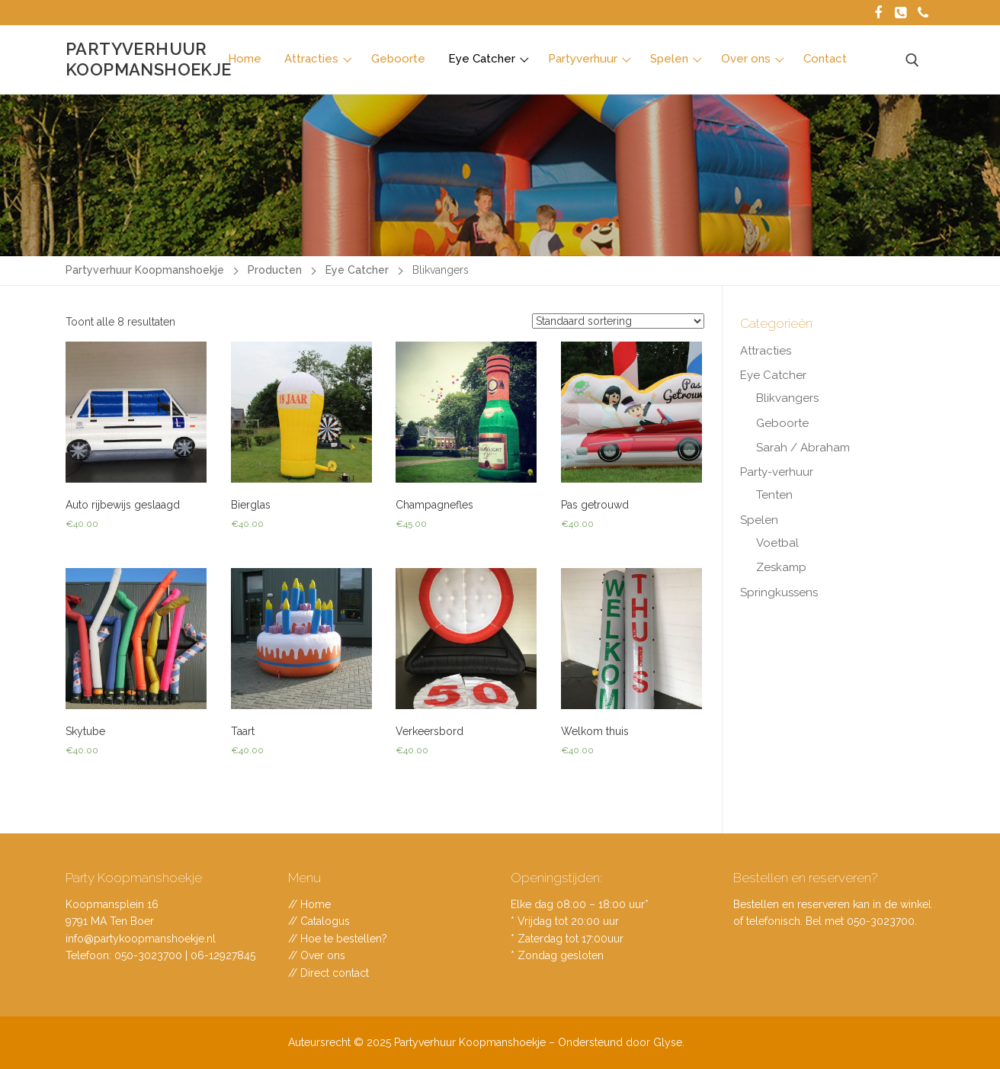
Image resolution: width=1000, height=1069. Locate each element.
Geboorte (782, 423)
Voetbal (777, 543)
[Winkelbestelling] (618, 321)
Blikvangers (787, 398)
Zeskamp (781, 567)
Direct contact (334, 973)
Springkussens (779, 592)
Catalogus (325, 921)
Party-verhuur (776, 472)
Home (315, 904)
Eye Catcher (773, 375)
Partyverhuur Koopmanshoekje (149, 59)
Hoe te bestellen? (343, 939)
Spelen (759, 520)
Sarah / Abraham (803, 447)
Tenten (774, 495)
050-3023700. (882, 921)
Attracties (765, 351)
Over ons (322, 955)
